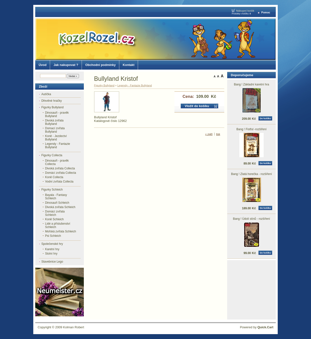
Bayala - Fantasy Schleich (56, 196)
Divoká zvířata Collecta (60, 168)
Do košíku (265, 118)
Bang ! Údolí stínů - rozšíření (251, 218)
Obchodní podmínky (100, 65)
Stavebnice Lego (52, 261)
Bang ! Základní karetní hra (251, 84)
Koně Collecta (54, 177)
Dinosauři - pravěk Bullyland (57, 114)
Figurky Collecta (51, 155)
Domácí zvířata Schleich (55, 213)
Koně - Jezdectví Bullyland (56, 137)
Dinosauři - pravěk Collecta (57, 162)
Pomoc (265, 12)
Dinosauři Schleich (57, 202)
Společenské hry (52, 244)
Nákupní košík (245, 10)
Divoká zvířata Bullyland (54, 122)
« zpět (209, 134)
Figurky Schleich (52, 189)
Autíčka (46, 94)
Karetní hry (52, 249)
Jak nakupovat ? (65, 65)
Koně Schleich (54, 219)
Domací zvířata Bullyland (55, 130)
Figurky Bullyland (52, 107)
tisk (218, 134)
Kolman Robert (73, 327)
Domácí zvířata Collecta (60, 172)
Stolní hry (51, 253)
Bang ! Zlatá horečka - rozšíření (251, 174)
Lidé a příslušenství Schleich (57, 225)
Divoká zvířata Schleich (60, 207)
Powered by (256, 327)
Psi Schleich (53, 236)
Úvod (42, 65)
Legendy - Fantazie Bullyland (57, 145)
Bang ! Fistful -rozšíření (251, 129)
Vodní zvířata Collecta (59, 181)
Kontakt (128, 65)
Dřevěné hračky (51, 100)
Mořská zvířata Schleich (60, 231)
